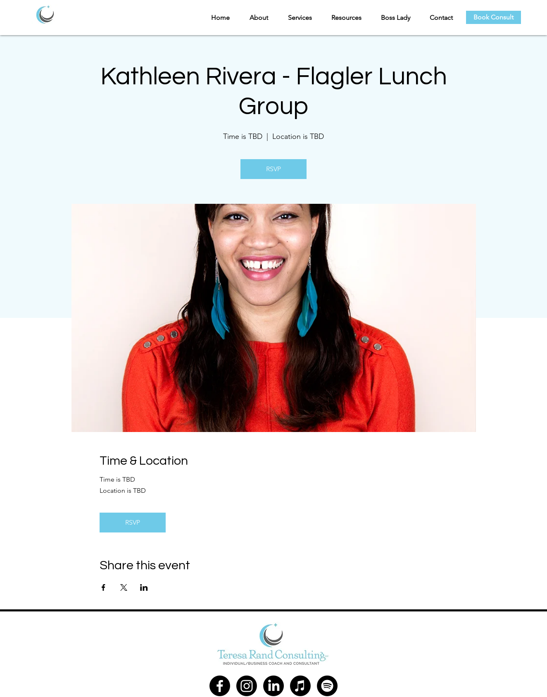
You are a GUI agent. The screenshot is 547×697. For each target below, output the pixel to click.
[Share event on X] (124, 587)
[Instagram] (246, 686)
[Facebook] (219, 686)
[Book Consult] (493, 17)
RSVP (273, 169)
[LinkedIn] (273, 686)
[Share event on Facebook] (103, 587)
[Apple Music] (300, 686)
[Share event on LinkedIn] (144, 587)
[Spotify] (327, 686)
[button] (255, 17)
